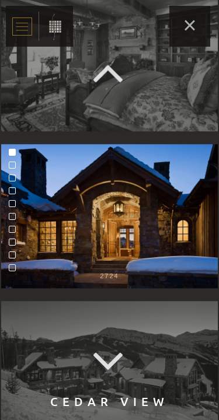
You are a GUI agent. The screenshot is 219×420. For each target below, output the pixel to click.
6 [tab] (15, 219)
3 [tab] (15, 181)
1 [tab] (15, 155)
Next (110, 362)
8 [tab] (15, 245)
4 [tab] (15, 194)
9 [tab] (15, 258)
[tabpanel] (109, 216)
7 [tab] (15, 232)
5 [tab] (15, 206)
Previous (110, 73)
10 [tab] (15, 270)
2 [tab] (15, 168)
